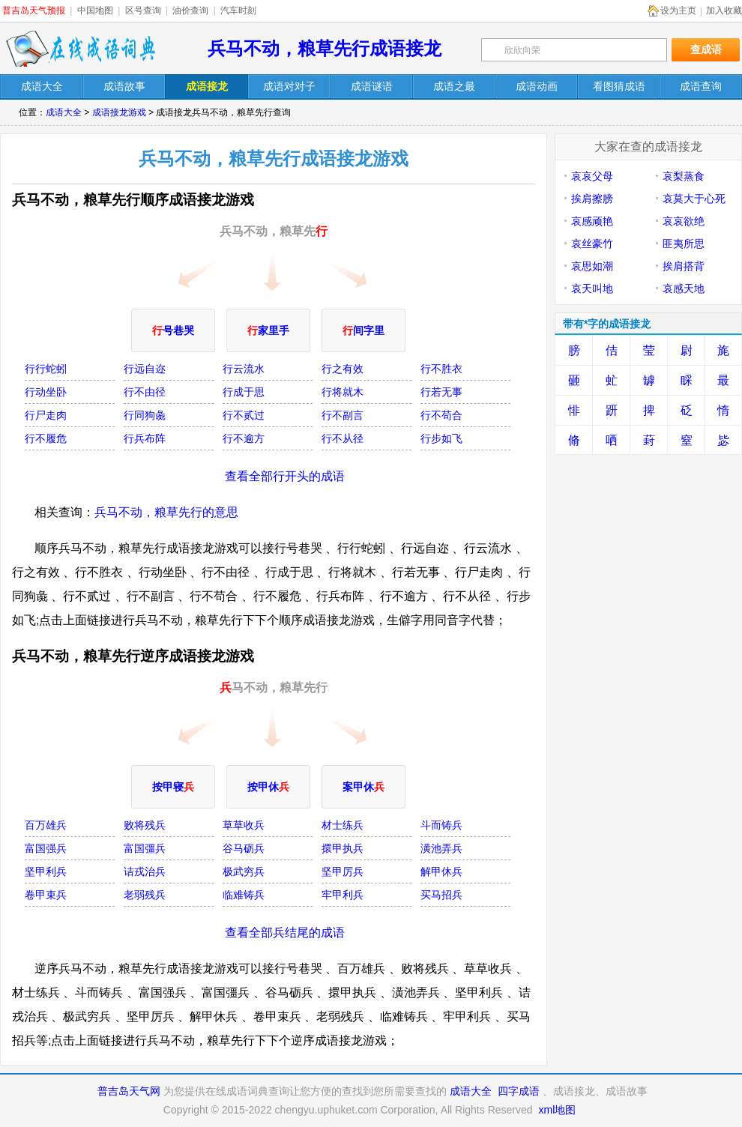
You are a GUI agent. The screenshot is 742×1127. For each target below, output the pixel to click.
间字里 (363, 330)
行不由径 (145, 392)
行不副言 (343, 415)
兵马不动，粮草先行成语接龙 (324, 48)
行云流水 (244, 369)
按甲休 (268, 787)
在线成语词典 (80, 49)
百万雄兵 (46, 825)
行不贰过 (244, 415)
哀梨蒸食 (684, 176)
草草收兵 (244, 825)
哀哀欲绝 (684, 221)
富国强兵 (46, 848)
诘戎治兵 (145, 871)
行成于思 (244, 392)
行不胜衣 (441, 369)
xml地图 (557, 1110)
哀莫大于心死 (694, 199)
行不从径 (343, 438)
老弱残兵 (145, 895)
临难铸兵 (244, 895)
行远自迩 (145, 369)
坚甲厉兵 (343, 871)
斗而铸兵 (441, 825)
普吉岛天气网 (128, 1091)
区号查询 (143, 10)
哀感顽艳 (592, 221)
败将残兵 (145, 825)
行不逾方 (244, 438)
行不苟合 (441, 415)
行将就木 (343, 392)
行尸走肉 (46, 415)
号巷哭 (173, 330)
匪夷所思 (684, 244)
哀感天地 (684, 288)
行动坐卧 (46, 392)
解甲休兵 (441, 871)
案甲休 (363, 787)
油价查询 (190, 10)
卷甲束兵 (46, 895)
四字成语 (519, 1091)
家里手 (268, 330)
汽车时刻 (238, 10)
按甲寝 (173, 787)
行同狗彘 (145, 415)
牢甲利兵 (343, 895)
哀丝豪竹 (592, 244)
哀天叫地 (592, 288)
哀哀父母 (592, 176)
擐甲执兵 (343, 848)
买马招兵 (441, 895)
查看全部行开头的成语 (285, 476)
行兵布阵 (145, 438)
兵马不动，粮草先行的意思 (166, 512)
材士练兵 (343, 825)
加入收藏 (724, 10)
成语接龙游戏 (119, 112)
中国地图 (95, 10)
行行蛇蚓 (46, 369)
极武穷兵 (244, 871)
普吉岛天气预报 (33, 10)
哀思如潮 (592, 266)
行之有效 (343, 369)
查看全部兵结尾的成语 (285, 932)
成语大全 (64, 112)
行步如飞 (441, 438)
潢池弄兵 (441, 848)
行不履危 (46, 438)
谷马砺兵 (244, 848)
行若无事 (441, 392)
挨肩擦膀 (592, 199)
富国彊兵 (145, 848)
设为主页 (678, 10)
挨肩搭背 (684, 266)
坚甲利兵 (46, 871)
